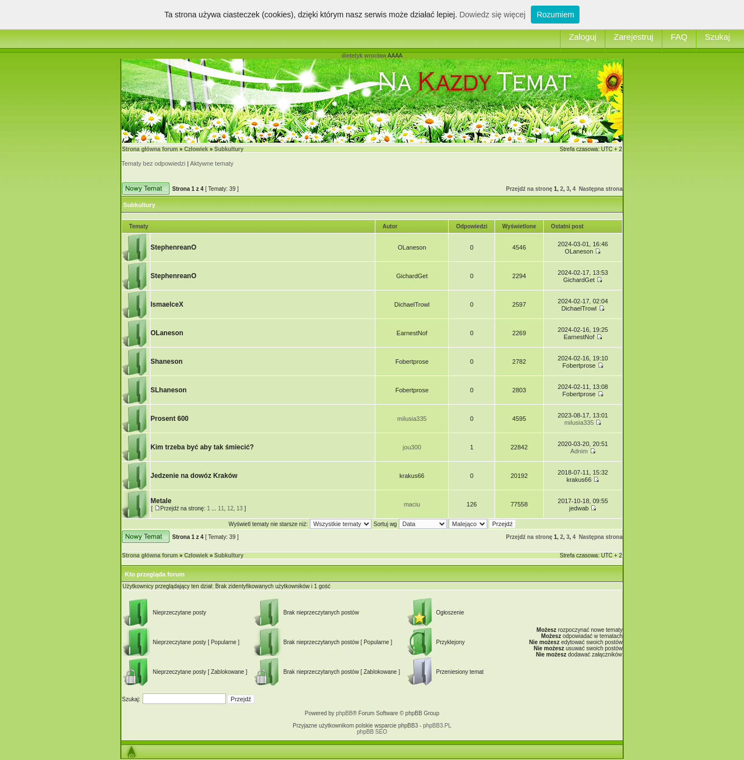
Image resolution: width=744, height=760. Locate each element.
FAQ (679, 36)
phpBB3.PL (437, 726)
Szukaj (717, 36)
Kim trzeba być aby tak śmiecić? (202, 447)
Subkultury (228, 149)
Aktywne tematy (212, 163)
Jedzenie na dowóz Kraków (193, 476)
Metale (160, 501)
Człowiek (196, 149)
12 (230, 508)
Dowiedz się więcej (492, 14)
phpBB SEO (372, 732)
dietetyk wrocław (364, 56)
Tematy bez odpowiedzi (153, 163)
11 (221, 508)
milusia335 (412, 418)
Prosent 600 (169, 419)
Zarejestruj (633, 36)
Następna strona (601, 189)
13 (240, 508)
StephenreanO (173, 247)
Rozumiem (555, 14)
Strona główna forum (150, 149)
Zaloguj (582, 36)
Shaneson (166, 361)
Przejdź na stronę (529, 189)
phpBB (344, 713)
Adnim (578, 451)
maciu (412, 504)
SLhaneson (168, 390)
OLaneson (166, 333)
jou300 (412, 447)
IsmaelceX (166, 304)
